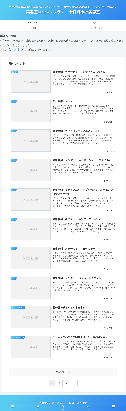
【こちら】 (14, 49)
